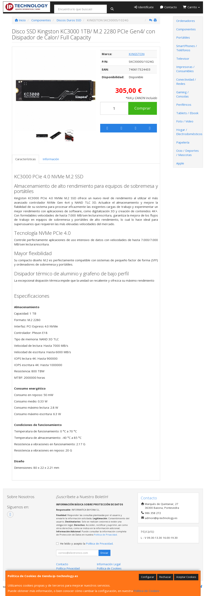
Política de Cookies (147, 591)
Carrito (191, 7)
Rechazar (165, 577)
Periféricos (183, 105)
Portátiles (183, 37)
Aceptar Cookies (186, 577)
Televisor (182, 58)
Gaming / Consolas (182, 94)
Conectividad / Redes (186, 81)
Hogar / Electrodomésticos (189, 132)
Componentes (186, 29)
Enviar (104, 553)
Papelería (182, 142)
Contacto (168, 7)
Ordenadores (185, 21)
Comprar (142, 108)
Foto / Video (184, 121)
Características (25, 159)
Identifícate (144, 7)
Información (51, 159)
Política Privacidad (68, 568)
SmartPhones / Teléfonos (186, 48)
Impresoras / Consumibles (185, 69)
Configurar (147, 577)
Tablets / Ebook (187, 113)
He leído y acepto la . (86, 543)
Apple (180, 163)
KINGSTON (136, 54)
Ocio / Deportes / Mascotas (187, 153)
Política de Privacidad (105, 534)
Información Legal (109, 564)
